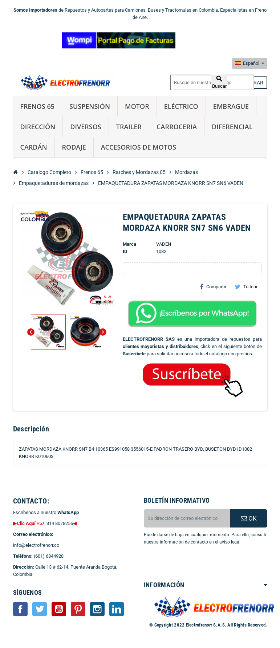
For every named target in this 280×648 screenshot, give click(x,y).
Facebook (20, 609)
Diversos (85, 126)
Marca (129, 244)
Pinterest (78, 609)
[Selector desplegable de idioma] (249, 63)
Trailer (129, 126)
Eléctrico (181, 106)
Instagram (97, 609)
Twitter (39, 609)
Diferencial (232, 126)
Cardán (33, 147)
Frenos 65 (37, 106)
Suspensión (89, 106)
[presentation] (202, 564)
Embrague (231, 106)
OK (249, 518)
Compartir (213, 286)
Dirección (38, 126)
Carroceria (177, 126)
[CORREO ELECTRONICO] (187, 518)
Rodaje (74, 147)
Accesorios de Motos (138, 147)
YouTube (59, 609)
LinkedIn (116, 609)
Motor (137, 106)
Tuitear (246, 286)
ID (125, 251)
